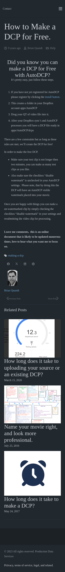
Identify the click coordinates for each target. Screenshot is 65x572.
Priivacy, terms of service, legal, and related (28, 565)
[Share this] (8, 264)
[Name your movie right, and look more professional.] (32, 387)
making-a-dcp (16, 255)
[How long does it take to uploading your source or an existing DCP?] (32, 321)
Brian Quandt (35, 48)
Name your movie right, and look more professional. (30, 433)
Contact (7, 8)
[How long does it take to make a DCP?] (32, 453)
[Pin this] (33, 264)
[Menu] (60, 8)
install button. (52, 96)
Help (52, 48)
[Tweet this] (16, 264)
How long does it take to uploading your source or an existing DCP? (32, 367)
